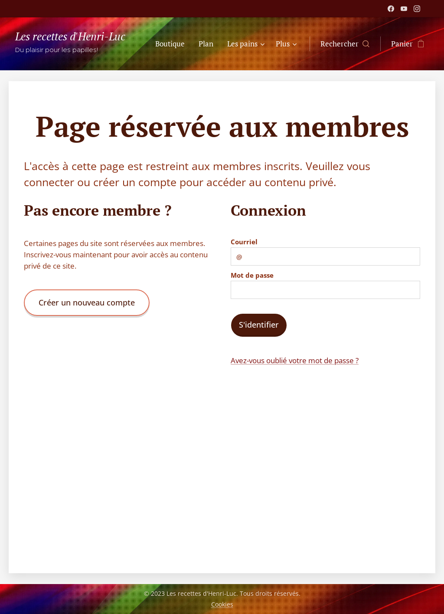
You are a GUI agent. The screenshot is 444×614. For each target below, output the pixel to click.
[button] (345, 44)
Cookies (222, 604)
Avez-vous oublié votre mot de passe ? (295, 360)
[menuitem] (172, 44)
